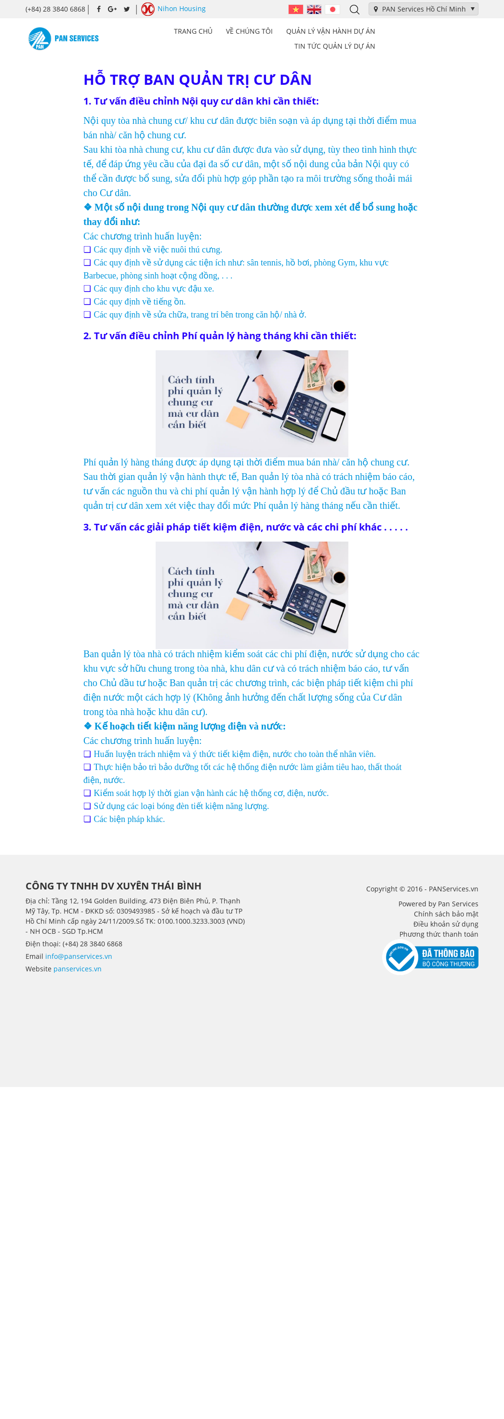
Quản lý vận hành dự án (330, 31)
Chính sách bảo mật (446, 913)
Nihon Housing (173, 9)
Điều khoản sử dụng (445, 923)
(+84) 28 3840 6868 (55, 8)
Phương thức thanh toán (438, 934)
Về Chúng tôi (249, 31)
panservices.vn (77, 968)
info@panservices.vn (78, 956)
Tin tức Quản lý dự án (334, 46)
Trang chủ (193, 31)
